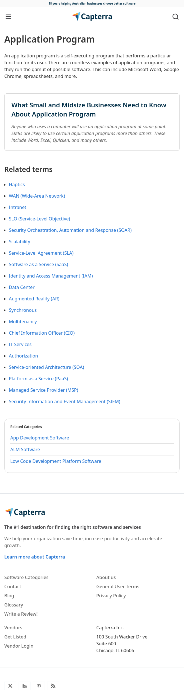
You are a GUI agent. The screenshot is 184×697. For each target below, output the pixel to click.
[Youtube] (39, 686)
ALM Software (25, 449)
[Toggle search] (175, 16)
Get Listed (15, 637)
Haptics (17, 184)
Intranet (17, 207)
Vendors (13, 627)
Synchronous (23, 310)
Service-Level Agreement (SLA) (41, 253)
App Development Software (39, 438)
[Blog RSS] (53, 686)
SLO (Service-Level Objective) (39, 219)
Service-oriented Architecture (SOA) (46, 367)
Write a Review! (21, 614)
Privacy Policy (111, 595)
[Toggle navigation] (8, 16)
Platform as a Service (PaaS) (38, 378)
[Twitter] (10, 686)
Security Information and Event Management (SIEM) (64, 401)
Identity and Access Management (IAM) (51, 276)
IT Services (20, 344)
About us (106, 577)
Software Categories (26, 577)
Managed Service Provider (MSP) (43, 390)
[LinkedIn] (25, 686)
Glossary (13, 605)
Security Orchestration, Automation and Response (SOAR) (70, 230)
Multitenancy (23, 321)
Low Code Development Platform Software (55, 461)
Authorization (23, 356)
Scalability (19, 241)
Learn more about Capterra (34, 557)
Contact (12, 586)
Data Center (22, 287)
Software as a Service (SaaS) (38, 264)
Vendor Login (18, 646)
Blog (9, 595)
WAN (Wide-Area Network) (37, 196)
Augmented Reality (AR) (34, 299)
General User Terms (117, 586)
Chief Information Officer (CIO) (42, 333)
